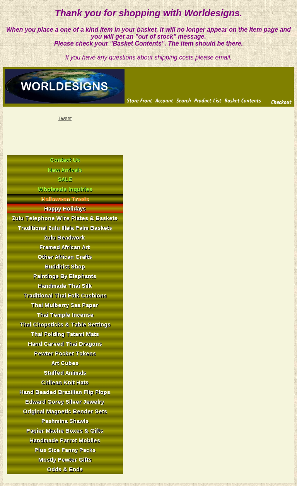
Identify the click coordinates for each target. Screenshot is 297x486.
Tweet (65, 118)
